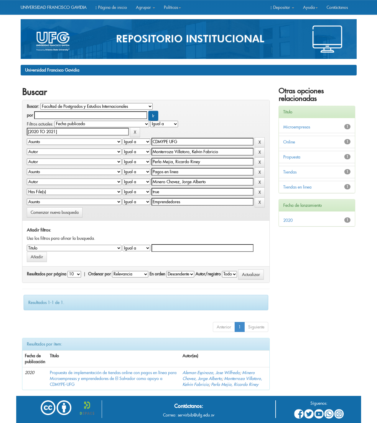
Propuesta (291, 157)
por (30, 115)
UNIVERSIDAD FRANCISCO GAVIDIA (54, 7)
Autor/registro (208, 274)
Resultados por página (46, 274)
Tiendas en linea (297, 187)
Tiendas (290, 172)
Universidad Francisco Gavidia (52, 70)
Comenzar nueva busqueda (55, 212)
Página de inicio (111, 7)
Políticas (172, 7)
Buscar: (33, 106)
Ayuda (310, 7)
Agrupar (145, 7)
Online (289, 142)
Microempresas (296, 127)
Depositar (282, 7)
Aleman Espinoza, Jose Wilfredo (211, 372)
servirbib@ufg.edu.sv (196, 415)
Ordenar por (99, 274)
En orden (157, 274)
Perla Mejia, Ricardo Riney (235, 384)
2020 (288, 220)
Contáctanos (337, 7)
